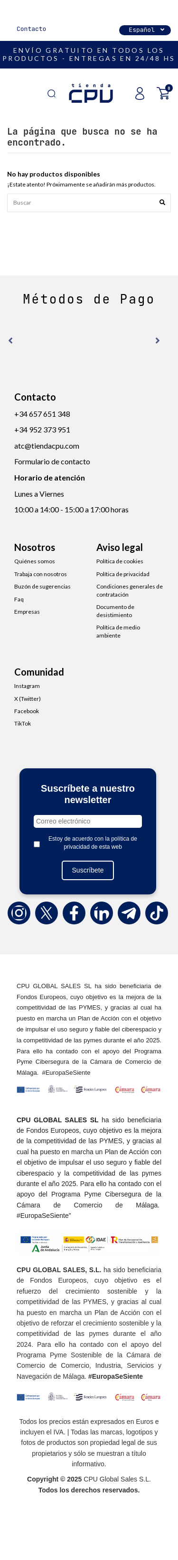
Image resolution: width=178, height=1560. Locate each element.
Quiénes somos (34, 561)
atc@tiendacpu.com (46, 445)
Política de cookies (119, 561)
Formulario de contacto (52, 461)
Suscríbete (88, 870)
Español (147, 30)
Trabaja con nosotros (40, 574)
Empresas (27, 611)
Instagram (27, 685)
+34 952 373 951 (42, 429)
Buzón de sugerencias (42, 586)
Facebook (26, 711)
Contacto (31, 29)
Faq (19, 599)
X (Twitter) (27, 698)
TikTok (22, 723)
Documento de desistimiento (115, 610)
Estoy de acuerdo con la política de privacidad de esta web (92, 842)
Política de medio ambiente (118, 631)
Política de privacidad (123, 574)
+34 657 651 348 (42, 413)
